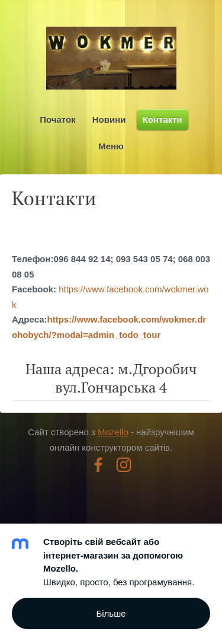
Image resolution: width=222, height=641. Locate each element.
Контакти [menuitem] (162, 119)
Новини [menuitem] (109, 119)
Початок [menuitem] (57, 119)
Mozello (113, 432)
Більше (111, 613)
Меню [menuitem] (111, 146)
